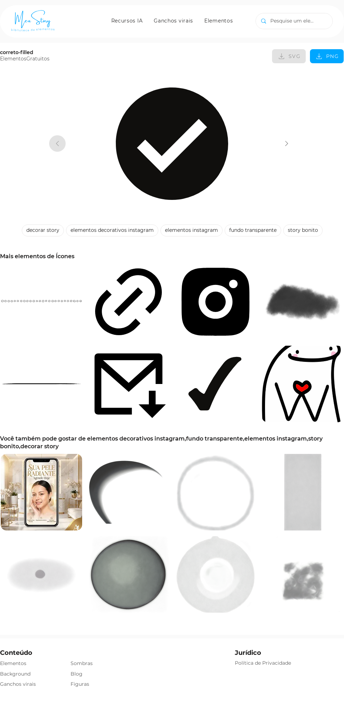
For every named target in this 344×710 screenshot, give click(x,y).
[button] (127, 21)
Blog (76, 674)
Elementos (13, 663)
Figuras (80, 684)
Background (15, 674)
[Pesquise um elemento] (294, 21)
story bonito (302, 230)
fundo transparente (253, 230)
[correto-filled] (286, 143)
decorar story (42, 230)
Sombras (82, 663)
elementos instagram (191, 230)
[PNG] (327, 56)
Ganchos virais (18, 684)
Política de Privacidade (263, 663)
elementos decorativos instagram (112, 230)
